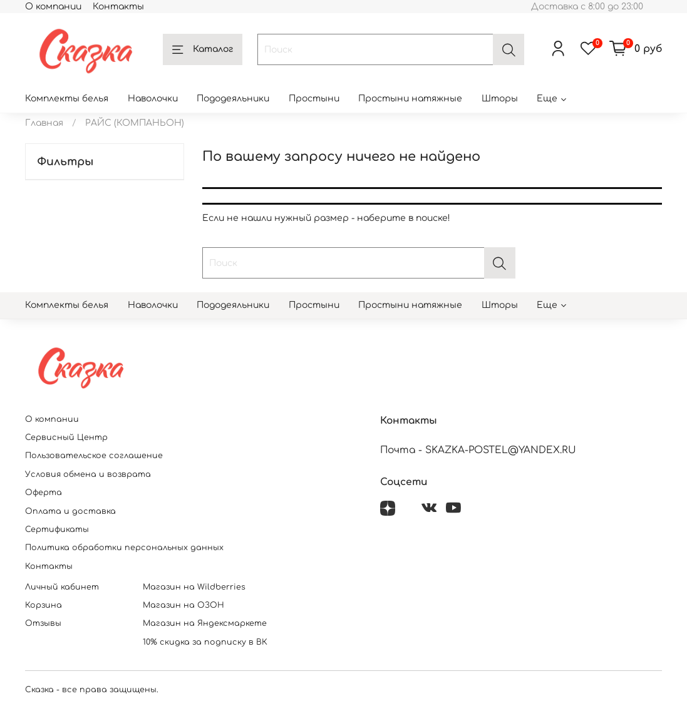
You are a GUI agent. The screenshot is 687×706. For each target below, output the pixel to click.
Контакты (118, 6)
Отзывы (43, 623)
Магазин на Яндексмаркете (205, 623)
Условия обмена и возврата (88, 474)
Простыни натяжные (410, 98)
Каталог (202, 50)
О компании (53, 6)
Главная (44, 123)
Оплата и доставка (70, 511)
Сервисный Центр (66, 437)
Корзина (43, 605)
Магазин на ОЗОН (183, 605)
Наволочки (153, 98)
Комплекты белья (66, 98)
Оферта (43, 492)
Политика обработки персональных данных (124, 547)
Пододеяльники (233, 98)
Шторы (500, 98)
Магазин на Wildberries (194, 587)
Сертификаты (57, 529)
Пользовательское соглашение (94, 455)
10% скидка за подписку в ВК (205, 642)
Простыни (314, 98)
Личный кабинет (62, 587)
